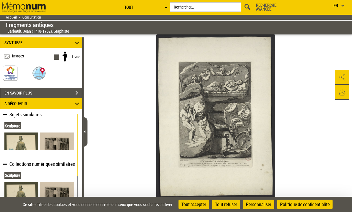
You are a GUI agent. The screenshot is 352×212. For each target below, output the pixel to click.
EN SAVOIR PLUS (43, 93)
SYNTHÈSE (42, 42)
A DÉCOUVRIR (42, 103)
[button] (39, 73)
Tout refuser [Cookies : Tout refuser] (226, 204)
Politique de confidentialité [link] (305, 204)
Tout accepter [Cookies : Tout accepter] (193, 204)
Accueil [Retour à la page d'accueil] (11, 17)
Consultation (31, 17)
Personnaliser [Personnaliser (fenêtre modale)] (258, 204)
